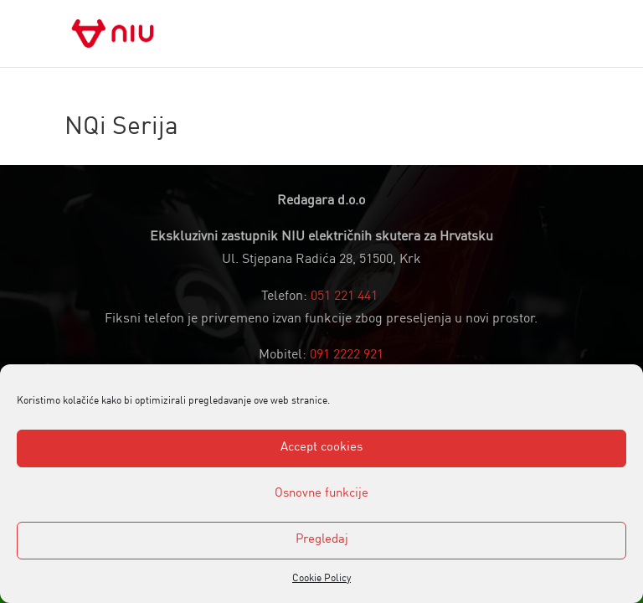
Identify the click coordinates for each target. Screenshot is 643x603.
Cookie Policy (321, 579)
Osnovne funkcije (321, 493)
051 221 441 (344, 296)
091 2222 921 (346, 355)
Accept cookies (321, 447)
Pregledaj (322, 539)
